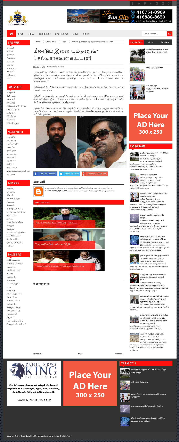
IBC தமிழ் (11, 103)
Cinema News (54, 67)
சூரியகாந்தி (11, 75)
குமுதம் (10, 65)
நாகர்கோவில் (12, 144)
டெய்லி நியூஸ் (13, 284)
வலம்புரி (10, 61)
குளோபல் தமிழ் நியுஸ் (16, 106)
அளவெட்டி (12, 157)
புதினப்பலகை (13, 109)
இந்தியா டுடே (13, 239)
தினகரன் (10, 55)
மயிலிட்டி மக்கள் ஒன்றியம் (18, 171)
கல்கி (9, 78)
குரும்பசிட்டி (12, 167)
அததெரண (11, 267)
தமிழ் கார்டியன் (13, 260)
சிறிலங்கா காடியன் (15, 263)
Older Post (119, 311)
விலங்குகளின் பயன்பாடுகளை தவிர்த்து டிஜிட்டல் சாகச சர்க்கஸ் (147, 421)
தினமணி (10, 188)
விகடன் (10, 195)
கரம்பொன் (11, 161)
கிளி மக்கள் (11, 140)
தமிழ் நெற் (11, 290)
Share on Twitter (69, 173)
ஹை (9, 287)
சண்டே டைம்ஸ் (13, 270)
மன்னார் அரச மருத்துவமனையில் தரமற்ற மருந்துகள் (154, 88)
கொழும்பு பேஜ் (13, 311)
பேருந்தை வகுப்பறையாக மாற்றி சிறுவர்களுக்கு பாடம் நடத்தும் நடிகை (154, 279)
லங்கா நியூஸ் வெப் (15, 294)
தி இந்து (10, 219)
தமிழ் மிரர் (11, 113)
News (20, 34)
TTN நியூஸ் (11, 116)
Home (79, 311)
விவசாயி (11, 119)
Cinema (31, 34)
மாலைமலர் (12, 215)
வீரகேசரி (10, 48)
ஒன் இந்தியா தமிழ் (15, 242)
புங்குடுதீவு (11, 137)
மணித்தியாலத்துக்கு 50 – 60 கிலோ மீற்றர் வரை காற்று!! (156, 52)
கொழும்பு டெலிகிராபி (16, 324)
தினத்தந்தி (11, 192)
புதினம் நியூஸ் (13, 123)
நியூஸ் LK (11, 317)
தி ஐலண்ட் (11, 280)
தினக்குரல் (11, 58)
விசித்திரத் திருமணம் (155, 67)
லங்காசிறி (11, 99)
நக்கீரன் (10, 246)
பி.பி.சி (10, 273)
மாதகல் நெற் (12, 154)
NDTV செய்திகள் (14, 236)
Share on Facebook (44, 173)
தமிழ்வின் (11, 92)
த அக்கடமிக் (12, 314)
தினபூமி (10, 225)
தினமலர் (10, 202)
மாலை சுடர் (12, 68)
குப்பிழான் (11, 151)
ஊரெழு (10, 164)
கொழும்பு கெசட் (14, 307)
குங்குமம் (10, 72)
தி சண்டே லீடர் (13, 301)
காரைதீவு (11, 147)
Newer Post (38, 311)
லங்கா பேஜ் (12, 297)
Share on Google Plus (94, 173)
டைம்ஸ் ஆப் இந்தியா (16, 232)
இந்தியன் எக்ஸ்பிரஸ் (16, 212)
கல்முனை (11, 174)
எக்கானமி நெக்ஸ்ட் (15, 321)
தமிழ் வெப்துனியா (15, 222)
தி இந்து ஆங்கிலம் (15, 209)
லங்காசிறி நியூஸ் (14, 199)
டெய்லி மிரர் (12, 277)
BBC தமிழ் (11, 96)
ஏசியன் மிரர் (12, 304)
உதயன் (10, 51)
